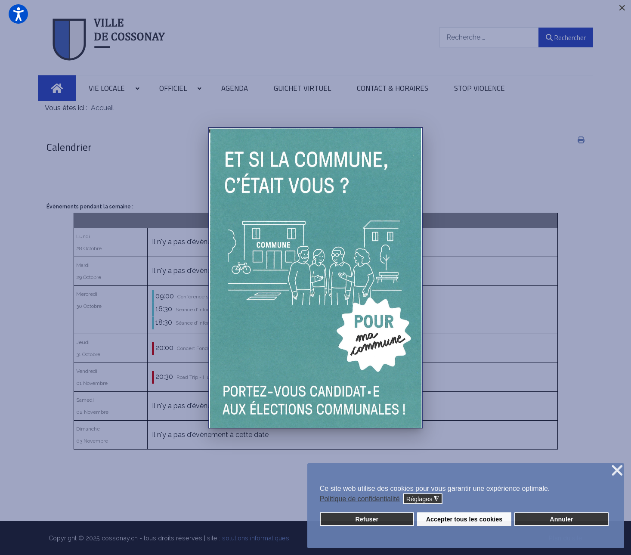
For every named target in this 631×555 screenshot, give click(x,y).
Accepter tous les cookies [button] (464, 519)
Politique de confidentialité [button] (360, 498)
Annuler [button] (561, 519)
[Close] (622, 8)
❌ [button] (617, 470)
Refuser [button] (366, 519)
